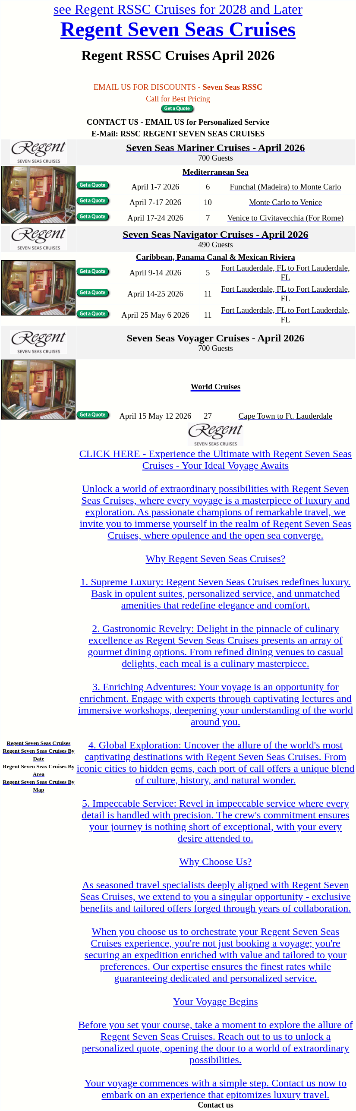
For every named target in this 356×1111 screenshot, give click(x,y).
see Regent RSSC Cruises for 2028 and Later (178, 9)
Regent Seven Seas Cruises (178, 29)
